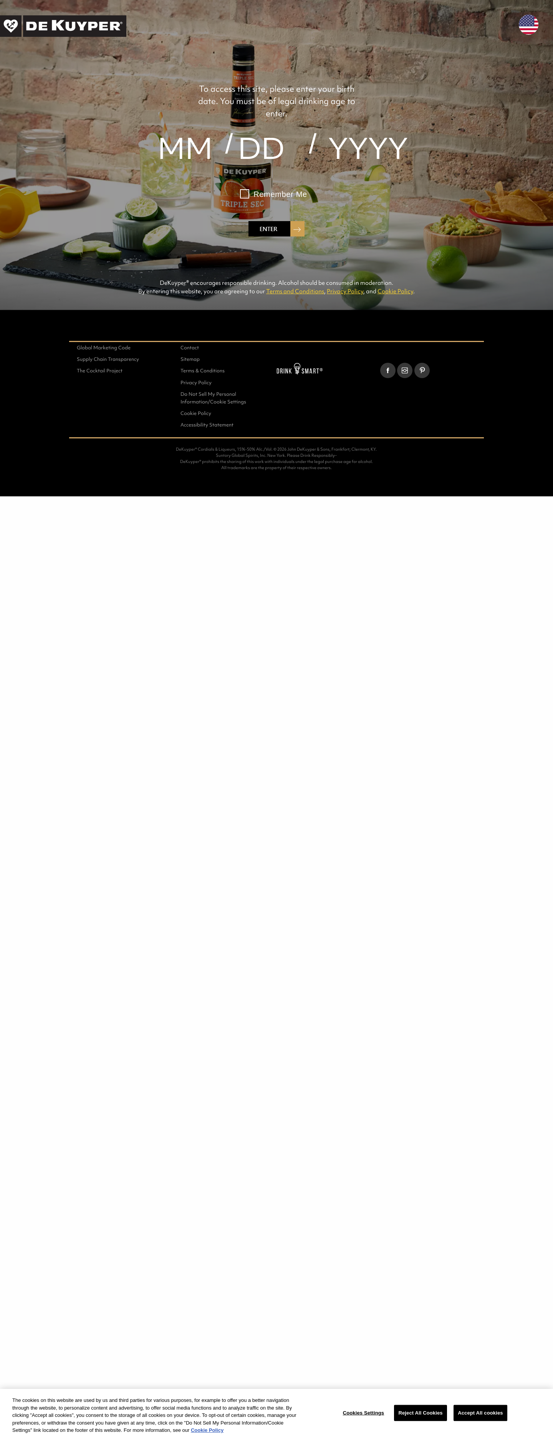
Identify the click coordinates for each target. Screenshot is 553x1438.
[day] (261, 148)
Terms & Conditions (202, 370)
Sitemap (190, 359)
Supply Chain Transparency (108, 359)
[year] (368, 148)
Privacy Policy (345, 291)
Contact (189, 347)
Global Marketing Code (104, 347)
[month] (185, 148)
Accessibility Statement (206, 424)
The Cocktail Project (100, 370)
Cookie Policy (395, 291)
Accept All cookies (480, 1413)
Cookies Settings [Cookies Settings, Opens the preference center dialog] (363, 1413)
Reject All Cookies (420, 1413)
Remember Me (280, 194)
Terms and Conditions (295, 291)
